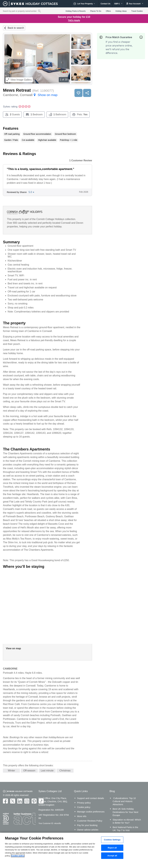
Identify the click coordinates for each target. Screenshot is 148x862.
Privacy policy (84, 802)
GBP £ (118, 4)
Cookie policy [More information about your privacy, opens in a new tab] (17, 856)
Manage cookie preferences (91, 811)
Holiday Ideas (121, 11)
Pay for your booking (87, 825)
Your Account (134, 3)
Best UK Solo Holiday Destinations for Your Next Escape (125, 812)
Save (78, 93)
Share (87, 93)
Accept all (112, 855)
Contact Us (105, 4)
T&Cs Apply (74, 20)
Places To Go (95, 11)
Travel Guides (137, 11)
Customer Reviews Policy (89, 821)
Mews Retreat (17, 90)
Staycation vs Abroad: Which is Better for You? (127, 821)
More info (81, 816)
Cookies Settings (112, 840)
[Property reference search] (39, 11)
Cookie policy (83, 807)
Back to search (16, 28)
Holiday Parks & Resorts (76, 11)
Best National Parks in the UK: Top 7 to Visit (125, 829)
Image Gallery (19, 79)
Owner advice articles (87, 830)
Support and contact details (90, 798)
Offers (108, 11)
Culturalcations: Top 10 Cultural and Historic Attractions (124, 801)
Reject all (112, 848)
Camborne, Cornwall (30, 95)
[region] (74, 847)
